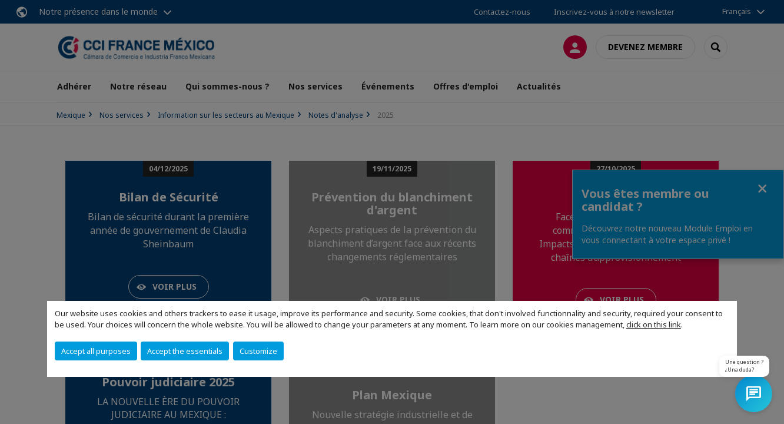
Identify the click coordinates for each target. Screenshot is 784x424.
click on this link (653, 324)
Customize (258, 351)
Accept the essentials (184, 351)
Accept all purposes (96, 351)
